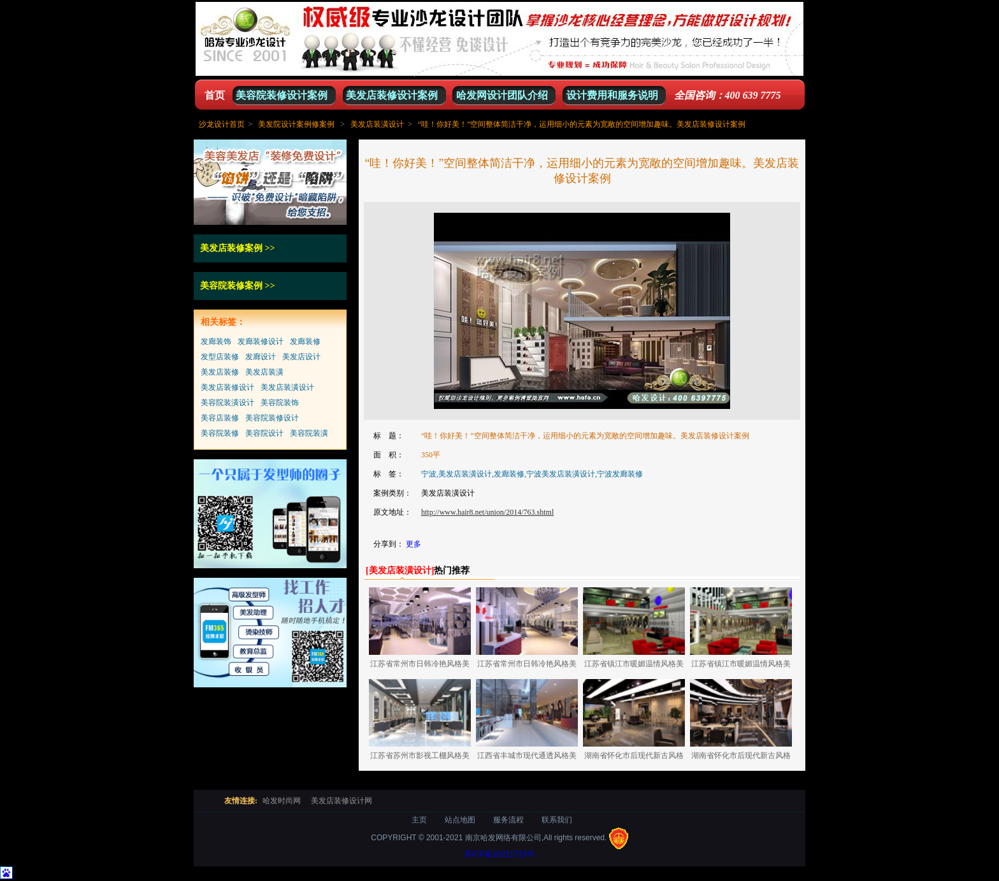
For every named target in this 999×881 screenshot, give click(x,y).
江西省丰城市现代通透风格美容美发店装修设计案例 (527, 757)
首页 (215, 95)
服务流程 (508, 819)
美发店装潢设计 (377, 124)
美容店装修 (220, 417)
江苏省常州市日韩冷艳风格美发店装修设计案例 (420, 666)
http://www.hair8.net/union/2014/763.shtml (487, 512)
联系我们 (557, 819)
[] (400, 570)
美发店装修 (220, 372)
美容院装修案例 (231, 285)
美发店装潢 (264, 372)
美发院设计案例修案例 (296, 124)
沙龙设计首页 (222, 124)
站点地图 (460, 819)
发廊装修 (305, 341)
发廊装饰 (216, 341)
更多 (413, 544)
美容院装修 (220, 433)
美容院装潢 (309, 433)
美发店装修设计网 (341, 800)
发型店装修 (220, 356)
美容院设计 (264, 433)
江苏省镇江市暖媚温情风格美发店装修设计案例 (634, 666)
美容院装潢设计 (227, 402)
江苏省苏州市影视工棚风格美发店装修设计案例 (420, 757)
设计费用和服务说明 (612, 95)
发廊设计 (260, 356)
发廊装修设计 (261, 341)
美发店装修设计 (227, 387)
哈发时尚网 (281, 800)
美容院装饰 (280, 402)
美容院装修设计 (272, 417)
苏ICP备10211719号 (499, 854)
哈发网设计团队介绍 (502, 95)
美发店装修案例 (231, 248)
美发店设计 (301, 356)
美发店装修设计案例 (392, 95)
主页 (419, 819)
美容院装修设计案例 (281, 95)
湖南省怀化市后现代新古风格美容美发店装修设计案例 (634, 757)
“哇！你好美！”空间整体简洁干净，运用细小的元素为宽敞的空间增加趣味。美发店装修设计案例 (582, 124)
